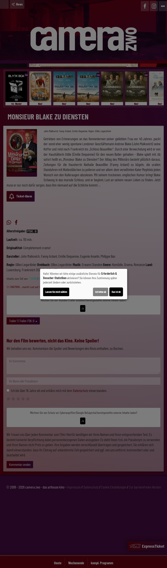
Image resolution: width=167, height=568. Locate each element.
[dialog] (83, 284)
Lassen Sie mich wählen (56, 291)
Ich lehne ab (100, 291)
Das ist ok (116, 291)
